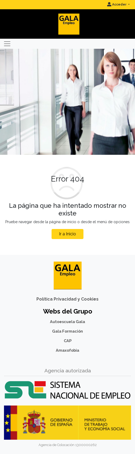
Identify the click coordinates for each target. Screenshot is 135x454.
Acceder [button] (117, 4)
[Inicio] (67, 19)
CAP (67, 340)
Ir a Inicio (67, 233)
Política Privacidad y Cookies (67, 299)
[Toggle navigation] (7, 44)
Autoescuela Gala (67, 321)
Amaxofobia (67, 350)
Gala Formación (67, 331)
